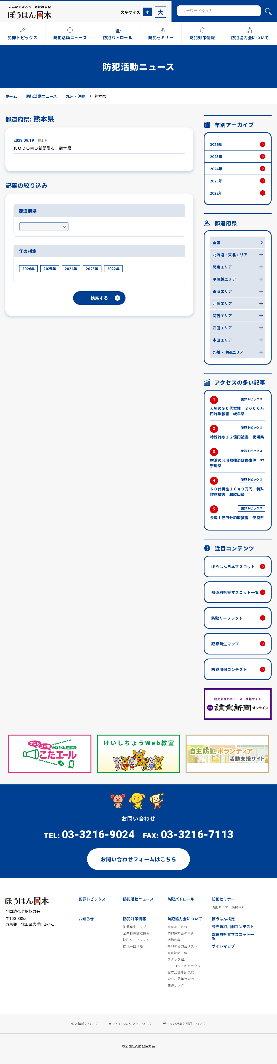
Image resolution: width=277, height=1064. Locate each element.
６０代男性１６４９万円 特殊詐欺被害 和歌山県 (237, 487)
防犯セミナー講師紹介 (228, 907)
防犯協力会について (184, 919)
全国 (216, 242)
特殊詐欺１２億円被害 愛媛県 (237, 432)
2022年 (113, 268)
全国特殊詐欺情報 (136, 933)
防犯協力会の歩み (180, 933)
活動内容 (174, 939)
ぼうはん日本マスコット (233, 566)
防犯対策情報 (134, 919)
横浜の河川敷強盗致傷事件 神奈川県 (237, 458)
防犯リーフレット (227, 618)
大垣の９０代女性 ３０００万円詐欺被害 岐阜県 (237, 406)
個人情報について (84, 1023)
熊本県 (43, 140)
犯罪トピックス (92, 899)
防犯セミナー (223, 899)
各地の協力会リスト (182, 946)
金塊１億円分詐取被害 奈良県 (237, 512)
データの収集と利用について (184, 1023)
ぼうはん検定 (223, 919)
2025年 (49, 268)
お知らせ (86, 919)
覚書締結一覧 (177, 952)
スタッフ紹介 (177, 959)
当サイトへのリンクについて (130, 1023)
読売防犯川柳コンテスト (233, 926)
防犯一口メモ (133, 946)
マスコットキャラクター (185, 965)
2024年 (71, 268)
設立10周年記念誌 (180, 972)
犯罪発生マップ (225, 643)
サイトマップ (223, 946)
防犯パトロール (180, 899)
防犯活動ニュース (138, 899)
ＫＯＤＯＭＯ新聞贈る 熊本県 (42, 148)
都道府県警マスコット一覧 (235, 592)
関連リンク (175, 985)
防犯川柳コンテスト (229, 669)
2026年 (28, 268)
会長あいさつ (177, 926)
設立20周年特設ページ (184, 978)
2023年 (92, 268)
